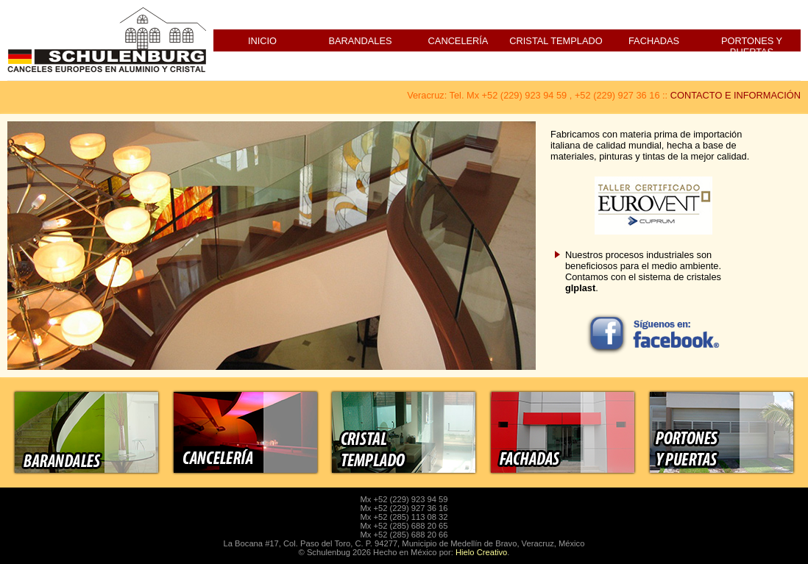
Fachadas (653, 40)
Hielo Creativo (481, 552)
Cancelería (458, 40)
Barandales (359, 40)
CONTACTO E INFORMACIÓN (735, 95)
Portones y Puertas (751, 43)
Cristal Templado (555, 40)
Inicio (262, 40)
